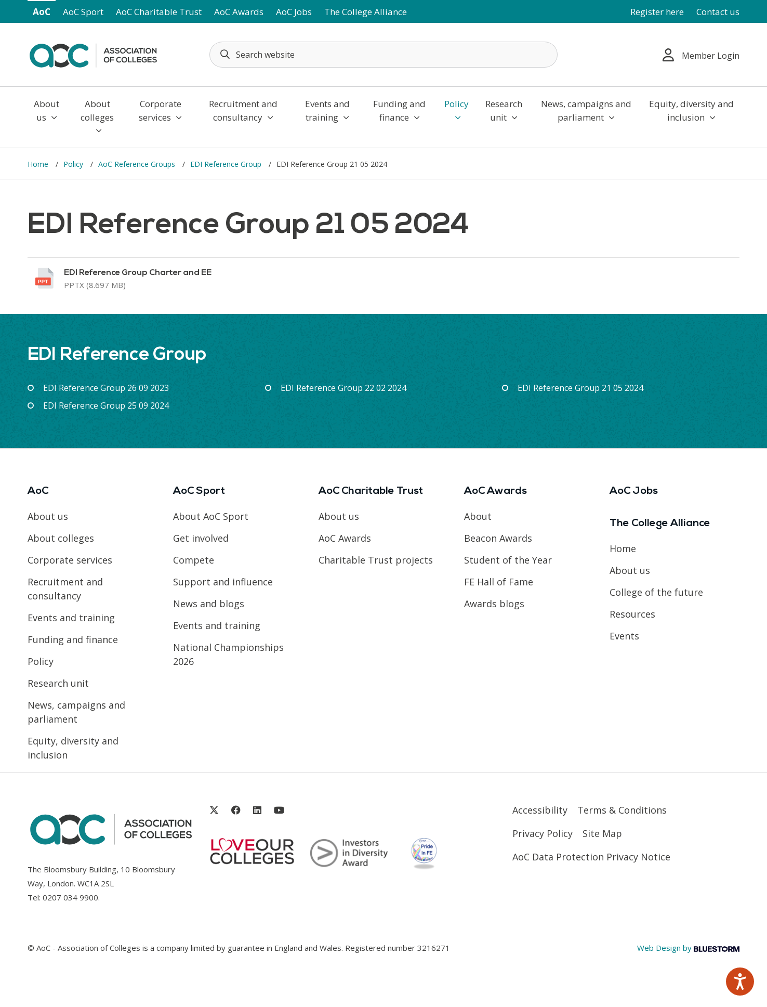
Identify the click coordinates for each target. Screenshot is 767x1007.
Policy (456, 110)
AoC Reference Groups (137, 164)
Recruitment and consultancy (243, 110)
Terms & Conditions (622, 810)
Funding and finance (399, 110)
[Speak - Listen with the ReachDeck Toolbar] (740, 981)
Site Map (602, 833)
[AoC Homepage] (93, 53)
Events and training (327, 110)
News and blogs (208, 603)
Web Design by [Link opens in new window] (688, 948)
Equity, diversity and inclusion (691, 110)
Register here (657, 12)
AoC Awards (238, 12)
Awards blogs (494, 603)
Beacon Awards (498, 538)
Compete (193, 560)
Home (39, 164)
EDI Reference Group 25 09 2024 (106, 405)
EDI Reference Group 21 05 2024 (580, 388)
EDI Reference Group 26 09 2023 (106, 388)
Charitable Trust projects (376, 560)
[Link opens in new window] (383, 278)
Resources (632, 614)
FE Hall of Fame (498, 582)
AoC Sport (83, 12)
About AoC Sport (210, 516)
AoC (41, 12)
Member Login (701, 54)
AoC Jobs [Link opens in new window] (294, 12)
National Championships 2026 (228, 654)
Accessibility (539, 810)
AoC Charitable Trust (159, 12)
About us (46, 110)
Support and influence (223, 582)
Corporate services (160, 110)
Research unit (503, 110)
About (478, 516)
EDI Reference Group (226, 164)
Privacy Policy (542, 833)
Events (624, 636)
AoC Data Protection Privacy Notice (591, 857)
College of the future (656, 592)
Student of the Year (508, 560)
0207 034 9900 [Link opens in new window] (70, 897)
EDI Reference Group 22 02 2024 (343, 388)
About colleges (97, 116)
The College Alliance (365, 12)
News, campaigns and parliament (586, 110)
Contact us (717, 12)
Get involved (201, 538)
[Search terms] (383, 55)
